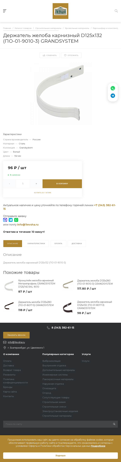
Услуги (86, 354)
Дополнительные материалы (58, 370)
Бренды (7, 387)
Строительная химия (54, 402)
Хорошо (60, 455)
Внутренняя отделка (54, 365)
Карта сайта (10, 391)
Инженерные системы (55, 374)
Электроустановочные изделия (60, 411)
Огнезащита (49, 388)
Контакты (8, 396)
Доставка (8, 365)
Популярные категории (58, 354)
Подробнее (98, 446)
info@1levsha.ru (16, 342)
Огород (46, 393)
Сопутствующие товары (55, 397)
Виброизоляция (51, 361)
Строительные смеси (54, 406)
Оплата (7, 361)
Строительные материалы (57, 415)
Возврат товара (12, 370)
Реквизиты (9, 374)
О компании (11, 354)
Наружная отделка (53, 383)
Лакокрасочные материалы (57, 379)
